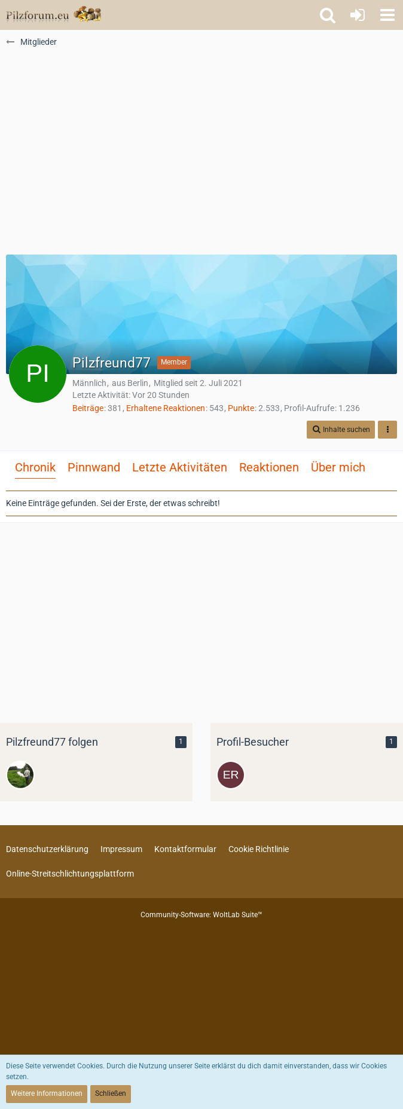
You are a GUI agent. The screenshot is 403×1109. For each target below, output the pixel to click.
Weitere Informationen (47, 1093)
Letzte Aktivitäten (179, 467)
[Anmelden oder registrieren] (358, 15)
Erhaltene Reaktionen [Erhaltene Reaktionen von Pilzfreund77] (165, 408)
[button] (387, 15)
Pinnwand (94, 467)
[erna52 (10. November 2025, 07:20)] (230, 775)
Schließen (110, 1093)
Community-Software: (201, 915)
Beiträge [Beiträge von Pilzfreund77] (87, 408)
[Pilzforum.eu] (53, 15)
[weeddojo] (20, 775)
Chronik (35, 467)
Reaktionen (269, 467)
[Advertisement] (201, 156)
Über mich (338, 467)
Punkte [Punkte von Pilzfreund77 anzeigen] (241, 408)
